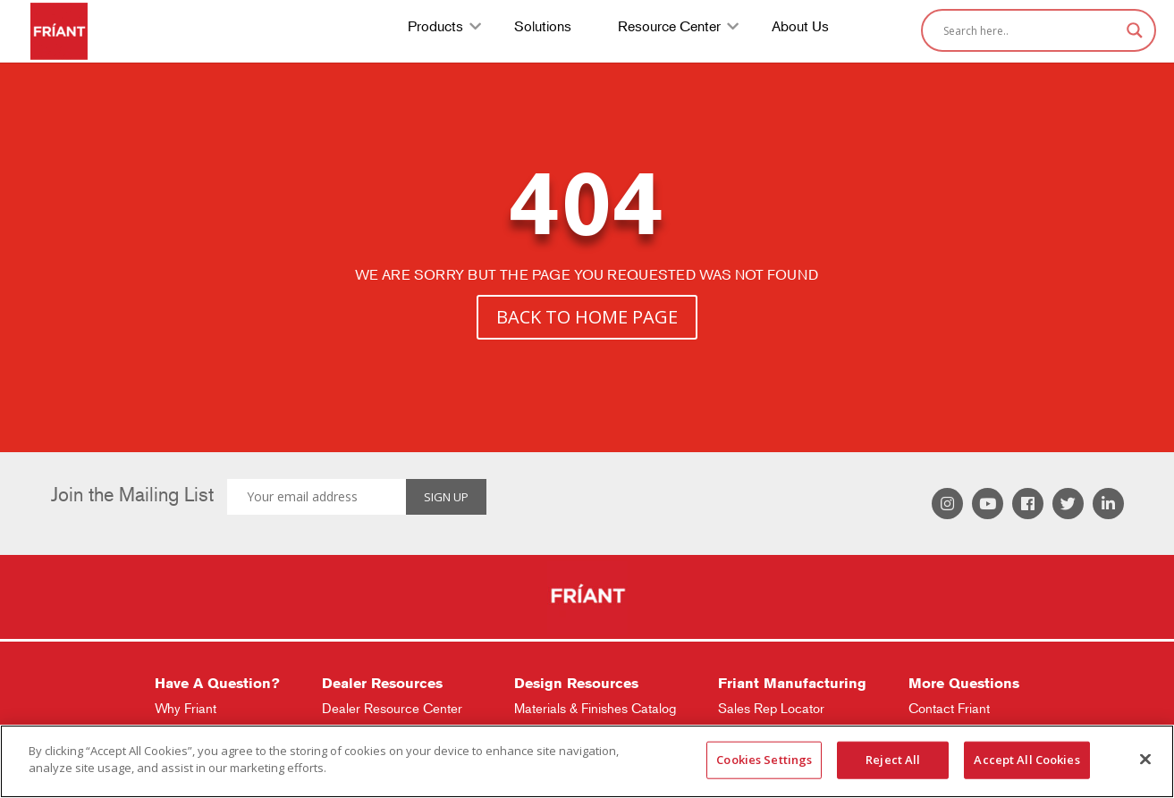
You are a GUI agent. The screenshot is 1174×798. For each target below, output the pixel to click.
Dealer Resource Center (392, 708)
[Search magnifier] (1134, 30)
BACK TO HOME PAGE (587, 317)
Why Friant (185, 708)
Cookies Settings (764, 760)
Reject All (893, 760)
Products (435, 28)
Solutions (542, 28)
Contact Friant (949, 708)
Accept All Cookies (1026, 760)
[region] (587, 761)
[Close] (1145, 758)
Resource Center (669, 28)
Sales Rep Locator (771, 708)
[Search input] (1030, 30)
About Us (800, 28)
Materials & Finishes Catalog (595, 708)
